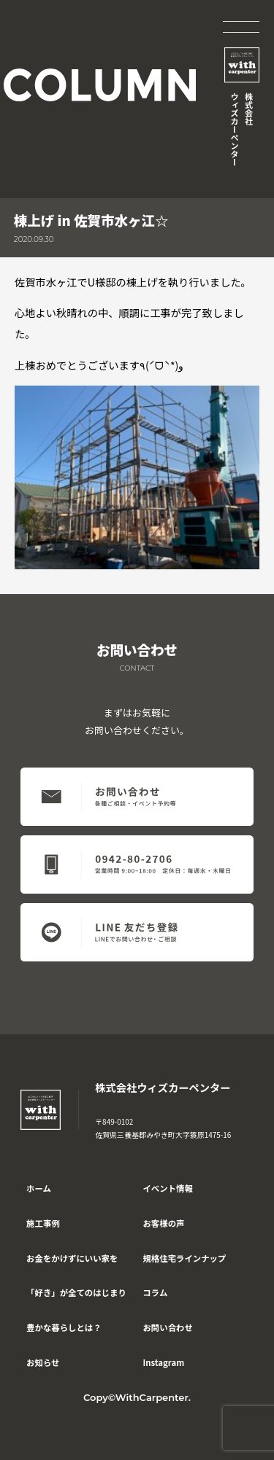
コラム (154, 1292)
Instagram (163, 1362)
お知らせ (42, 1362)
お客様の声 (163, 1223)
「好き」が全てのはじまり (76, 1292)
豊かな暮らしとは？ (64, 1327)
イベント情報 (167, 1188)
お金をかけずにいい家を (72, 1258)
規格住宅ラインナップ (184, 1258)
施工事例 (43, 1223)
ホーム (38, 1188)
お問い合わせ (167, 1327)
